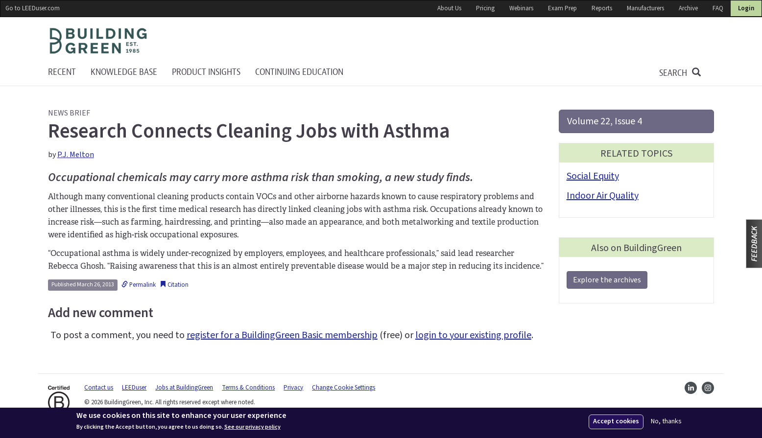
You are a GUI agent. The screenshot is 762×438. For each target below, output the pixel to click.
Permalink (138, 284)
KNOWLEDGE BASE (124, 72)
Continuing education (299, 72)
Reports (602, 8)
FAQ (718, 8)
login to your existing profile (473, 335)
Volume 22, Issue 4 (604, 121)
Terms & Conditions (248, 387)
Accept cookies (616, 421)
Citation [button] (174, 284)
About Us (449, 8)
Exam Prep (562, 8)
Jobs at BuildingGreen (184, 387)
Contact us (98, 387)
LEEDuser (134, 387)
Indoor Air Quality (603, 196)
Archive (688, 8)
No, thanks (666, 421)
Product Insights (206, 72)
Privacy (293, 387)
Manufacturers (645, 8)
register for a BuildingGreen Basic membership (282, 335)
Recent (62, 72)
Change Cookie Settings (343, 387)
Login (746, 8)
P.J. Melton (75, 154)
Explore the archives (607, 280)
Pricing (485, 8)
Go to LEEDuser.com (32, 8)
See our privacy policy (252, 427)
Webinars (521, 8)
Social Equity (593, 176)
